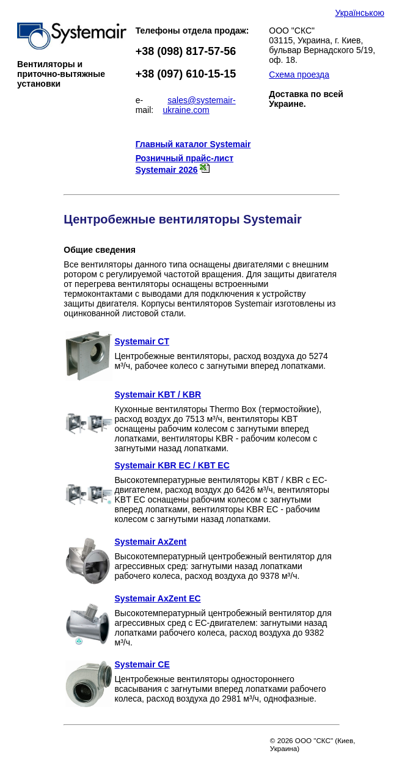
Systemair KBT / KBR (158, 394)
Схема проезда (299, 74)
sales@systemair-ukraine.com (199, 105)
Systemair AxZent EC (158, 598)
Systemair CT (142, 341)
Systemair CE (142, 664)
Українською (359, 13)
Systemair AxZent (151, 542)
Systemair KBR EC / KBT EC (172, 465)
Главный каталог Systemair (193, 144)
